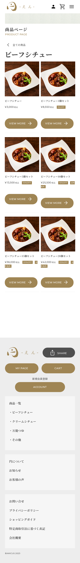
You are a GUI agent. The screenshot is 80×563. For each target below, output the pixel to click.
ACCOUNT (40, 387)
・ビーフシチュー (21, 412)
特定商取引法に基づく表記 (27, 528)
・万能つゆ (16, 430)
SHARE (62, 353)
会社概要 (15, 538)
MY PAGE (22, 368)
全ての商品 (19, 45)
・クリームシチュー (22, 421)
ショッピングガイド (22, 519)
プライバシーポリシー (24, 510)
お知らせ (15, 470)
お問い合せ (16, 501)
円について (16, 461)
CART (58, 368)
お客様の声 (16, 479)
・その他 (15, 440)
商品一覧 (15, 403)
